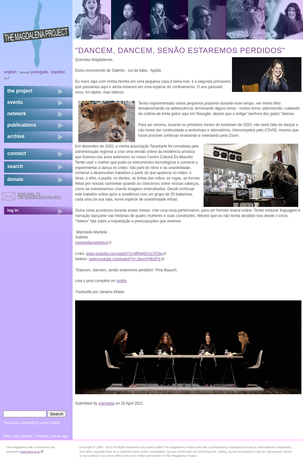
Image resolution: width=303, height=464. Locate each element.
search (15, 166)
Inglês (121, 281)
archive (16, 136)
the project (20, 90)
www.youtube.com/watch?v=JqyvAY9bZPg (126, 259)
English (10, 72)
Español (58, 72)
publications (21, 125)
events (15, 102)
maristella (106, 403)
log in (12, 210)
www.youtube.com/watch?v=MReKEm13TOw (126, 253)
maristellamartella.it (93, 242)
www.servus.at (32, 451)
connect (16, 153)
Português (39, 72)
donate (15, 179)
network (16, 113)
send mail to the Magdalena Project (39, 195)
